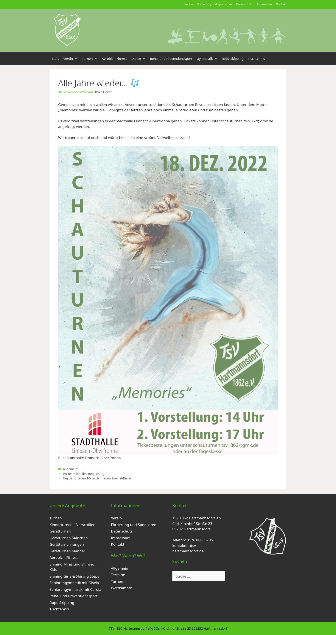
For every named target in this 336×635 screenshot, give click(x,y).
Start (55, 58)
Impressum (264, 4)
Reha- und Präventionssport (171, 58)
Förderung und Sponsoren (214, 4)
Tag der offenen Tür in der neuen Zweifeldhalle (97, 478)
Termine (118, 574)
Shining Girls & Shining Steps (74, 576)
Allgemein (70, 469)
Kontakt (281, 4)
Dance (139, 58)
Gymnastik (208, 58)
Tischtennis (256, 58)
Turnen (91, 58)
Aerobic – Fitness (114, 58)
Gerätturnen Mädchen (69, 537)
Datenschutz (244, 4)
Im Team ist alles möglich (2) (83, 474)
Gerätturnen (60, 531)
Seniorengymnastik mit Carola (75, 589)
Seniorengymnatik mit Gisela (74, 582)
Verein (189, 4)
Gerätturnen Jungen (67, 544)
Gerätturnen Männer (67, 550)
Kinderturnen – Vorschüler (72, 524)
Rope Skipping (233, 58)
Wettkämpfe (121, 587)
